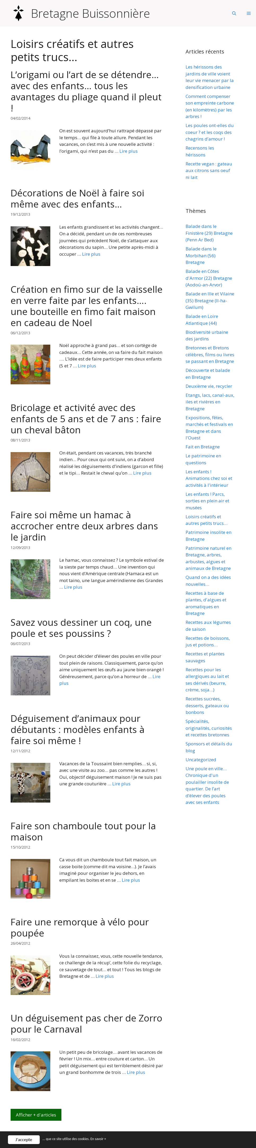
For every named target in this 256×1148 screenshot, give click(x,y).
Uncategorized (201, 760)
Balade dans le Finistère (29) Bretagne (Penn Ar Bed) (209, 233)
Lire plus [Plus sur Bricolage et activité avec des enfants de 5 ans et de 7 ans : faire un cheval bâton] (142, 473)
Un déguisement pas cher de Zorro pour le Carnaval (86, 1023)
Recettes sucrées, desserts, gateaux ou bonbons (207, 705)
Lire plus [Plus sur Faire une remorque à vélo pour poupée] (105, 976)
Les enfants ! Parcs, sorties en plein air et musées (207, 501)
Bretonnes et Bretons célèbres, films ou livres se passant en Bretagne (210, 354)
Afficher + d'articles (36, 1115)
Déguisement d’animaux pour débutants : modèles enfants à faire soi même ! (78, 729)
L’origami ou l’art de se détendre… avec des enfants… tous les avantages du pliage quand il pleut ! (86, 91)
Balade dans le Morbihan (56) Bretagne (201, 255)
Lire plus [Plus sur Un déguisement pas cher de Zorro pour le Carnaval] (136, 1072)
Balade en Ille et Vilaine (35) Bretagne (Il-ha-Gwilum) (210, 300)
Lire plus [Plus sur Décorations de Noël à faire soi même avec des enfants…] (91, 254)
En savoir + (112, 1140)
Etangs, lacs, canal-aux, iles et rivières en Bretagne (210, 402)
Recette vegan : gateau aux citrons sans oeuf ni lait (209, 170)
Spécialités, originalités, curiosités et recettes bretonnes (209, 728)
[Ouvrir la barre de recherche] (234, 13)
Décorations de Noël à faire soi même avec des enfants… (77, 198)
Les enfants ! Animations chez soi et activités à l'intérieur (209, 478)
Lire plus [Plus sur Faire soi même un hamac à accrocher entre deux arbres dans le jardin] (73, 587)
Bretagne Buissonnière (90, 13)
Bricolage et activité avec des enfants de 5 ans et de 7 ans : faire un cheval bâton (86, 418)
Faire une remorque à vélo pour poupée (80, 927)
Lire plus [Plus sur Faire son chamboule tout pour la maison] (131, 880)
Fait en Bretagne (203, 447)
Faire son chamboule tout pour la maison (83, 831)
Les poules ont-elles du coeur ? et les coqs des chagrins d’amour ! (210, 132)
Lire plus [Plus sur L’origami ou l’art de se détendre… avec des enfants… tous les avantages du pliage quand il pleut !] (128, 151)
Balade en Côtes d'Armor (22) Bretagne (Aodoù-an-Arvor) (209, 278)
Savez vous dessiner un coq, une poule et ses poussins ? (81, 628)
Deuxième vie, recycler (209, 386)
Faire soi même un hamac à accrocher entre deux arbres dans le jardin (84, 525)
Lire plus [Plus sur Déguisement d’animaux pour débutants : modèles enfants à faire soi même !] (121, 784)
